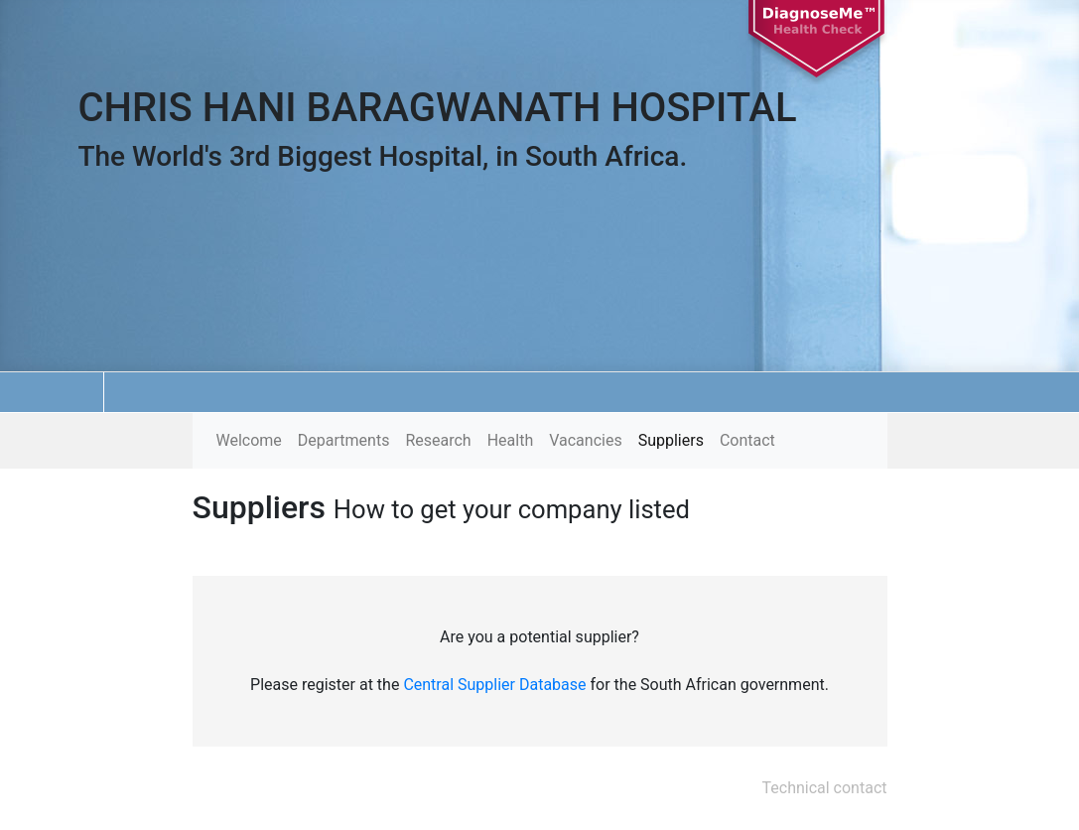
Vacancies (585, 440)
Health (510, 440)
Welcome (249, 440)
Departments (344, 440)
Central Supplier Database (494, 684)
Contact (747, 440)
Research (438, 440)
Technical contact (824, 787)
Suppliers (671, 440)
